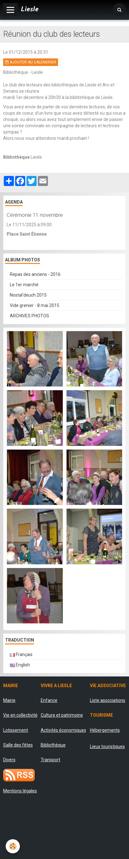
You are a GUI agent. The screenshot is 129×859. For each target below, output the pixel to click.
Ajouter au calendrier (30, 62)
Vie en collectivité (20, 715)
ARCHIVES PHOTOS (29, 315)
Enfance (49, 700)
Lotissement (15, 730)
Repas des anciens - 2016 (35, 274)
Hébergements (105, 730)
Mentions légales (20, 790)
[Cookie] (13, 846)
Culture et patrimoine (62, 715)
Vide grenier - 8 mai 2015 (34, 305)
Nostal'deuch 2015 (28, 295)
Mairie (9, 700)
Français (21, 654)
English (20, 664)
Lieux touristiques (107, 746)
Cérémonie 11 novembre (35, 215)
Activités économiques (63, 730)
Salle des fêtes (18, 744)
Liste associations (107, 700)
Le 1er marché (24, 284)
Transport (50, 759)
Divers (9, 759)
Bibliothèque (53, 744)
